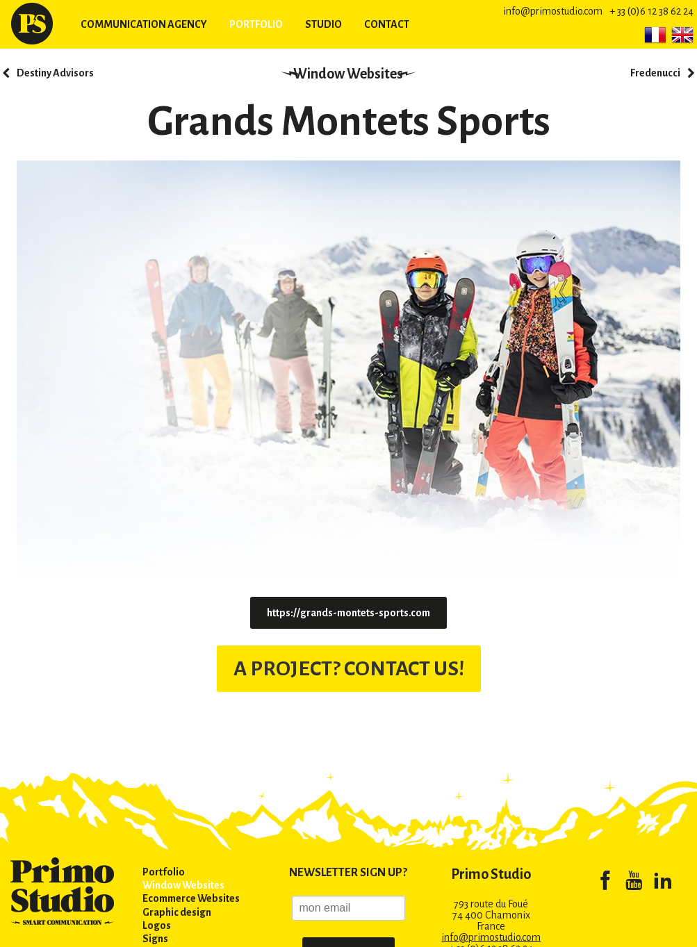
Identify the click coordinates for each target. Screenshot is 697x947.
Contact (386, 24)
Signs (155, 938)
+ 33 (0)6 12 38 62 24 (651, 11)
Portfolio (256, 24)
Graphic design (176, 912)
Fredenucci (655, 73)
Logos (156, 925)
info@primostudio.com (552, 11)
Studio (323, 24)
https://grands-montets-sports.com (348, 612)
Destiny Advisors (55, 73)
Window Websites (348, 73)
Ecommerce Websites (191, 898)
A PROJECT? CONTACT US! (349, 666)
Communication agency (144, 24)
